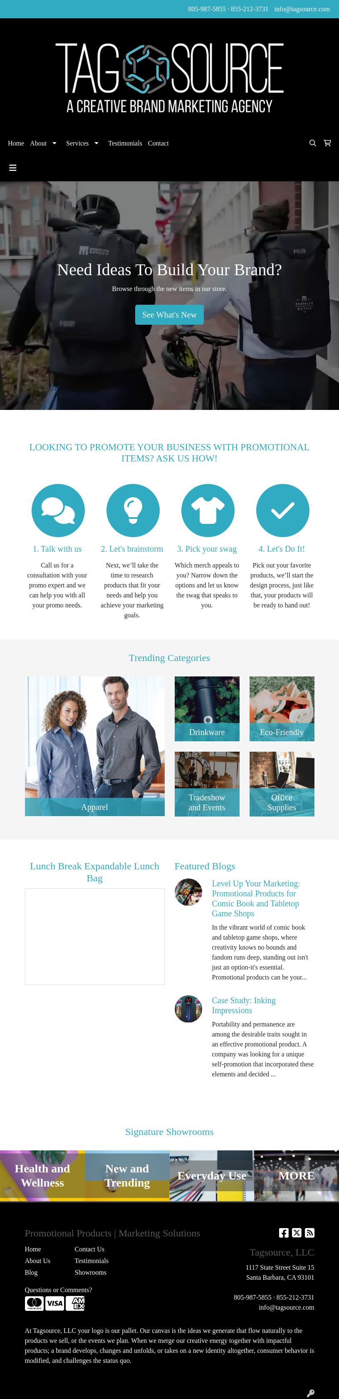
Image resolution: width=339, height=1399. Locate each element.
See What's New (169, 314)
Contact (158, 143)
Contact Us (90, 1249)
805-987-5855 (207, 8)
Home (16, 143)
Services (77, 143)
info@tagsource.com (302, 8)
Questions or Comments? (58, 1289)
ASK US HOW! (187, 458)
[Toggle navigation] (13, 168)
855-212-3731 (250, 8)
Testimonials (125, 143)
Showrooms (90, 1272)
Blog (31, 1272)
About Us (38, 1260)
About (38, 143)
